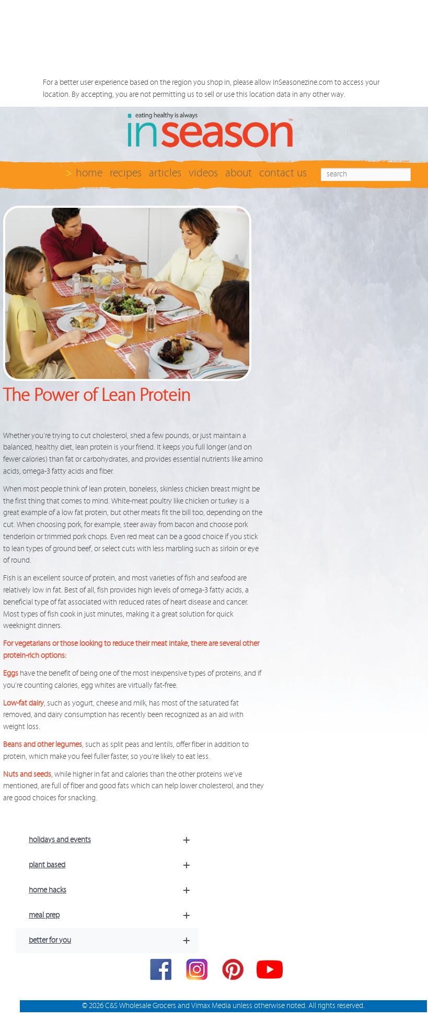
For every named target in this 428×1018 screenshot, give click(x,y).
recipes (126, 173)
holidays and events (114, 840)
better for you (114, 940)
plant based (114, 865)
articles (165, 173)
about (238, 173)
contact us (283, 173)
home (89, 173)
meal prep (114, 915)
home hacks (114, 890)
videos (203, 173)
